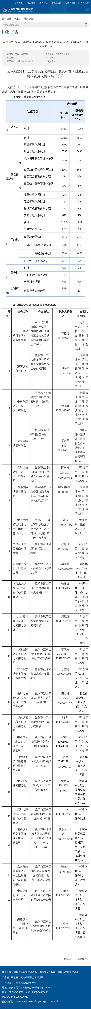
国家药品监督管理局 (68, 972)
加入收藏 (31, 3)
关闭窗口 (82, 959)
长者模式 (84, 3)
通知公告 (28, 18)
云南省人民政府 (10, 977)
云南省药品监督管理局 (32, 977)
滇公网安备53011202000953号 (19, 1001)
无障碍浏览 (70, 3)
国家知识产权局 (47, 972)
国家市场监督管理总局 (25, 972)
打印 (67, 959)
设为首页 (18, 3)
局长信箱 (43, 3)
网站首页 (17, 18)
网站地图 (56, 3)
